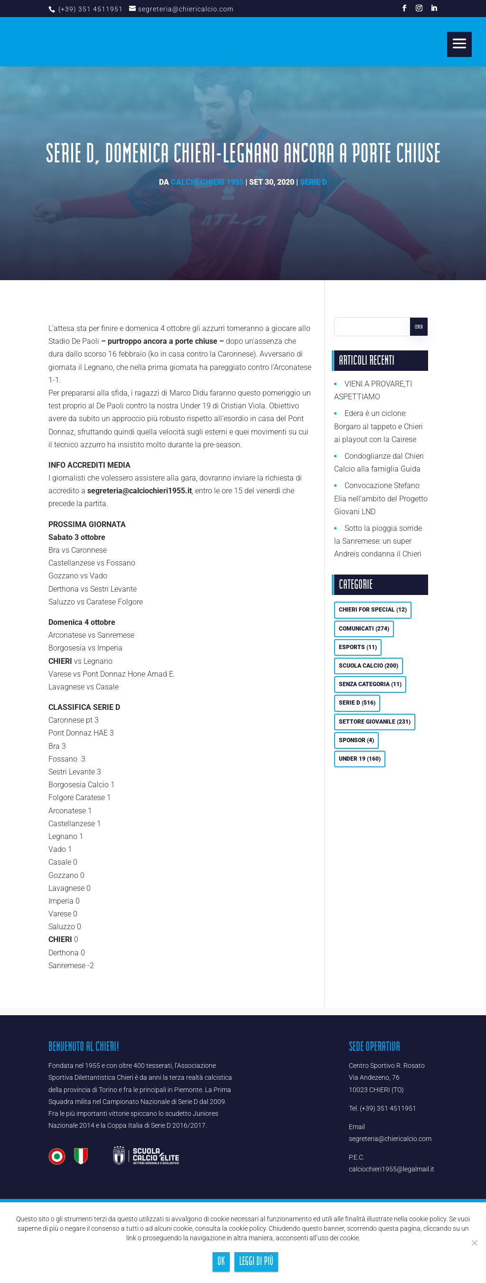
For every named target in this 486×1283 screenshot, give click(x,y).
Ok (221, 1261)
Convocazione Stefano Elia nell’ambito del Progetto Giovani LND (381, 498)
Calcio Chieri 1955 (207, 182)
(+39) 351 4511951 (89, 9)
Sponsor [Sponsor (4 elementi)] (356, 740)
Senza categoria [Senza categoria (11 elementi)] (370, 684)
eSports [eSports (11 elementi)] (358, 647)
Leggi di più (256, 1261)
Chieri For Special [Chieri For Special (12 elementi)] (373, 609)
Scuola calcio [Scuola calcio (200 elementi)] (368, 665)
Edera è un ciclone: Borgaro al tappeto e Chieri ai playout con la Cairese (378, 426)
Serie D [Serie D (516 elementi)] (357, 702)
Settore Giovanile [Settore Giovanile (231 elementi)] (375, 721)
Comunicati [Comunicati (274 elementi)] (364, 628)
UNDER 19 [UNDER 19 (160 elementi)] (360, 758)
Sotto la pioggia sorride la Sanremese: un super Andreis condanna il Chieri (378, 541)
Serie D (313, 182)
